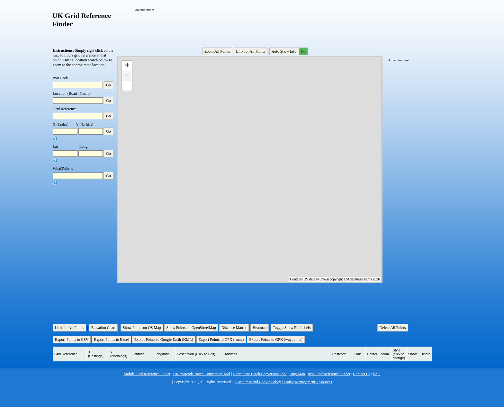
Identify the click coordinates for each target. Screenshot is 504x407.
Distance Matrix (234, 327)
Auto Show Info (289, 51)
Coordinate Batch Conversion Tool (260, 374)
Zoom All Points (217, 51)
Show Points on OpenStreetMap (191, 327)
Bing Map (297, 374)
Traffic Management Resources (308, 382)
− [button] (127, 76)
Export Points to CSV (71, 339)
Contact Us (361, 374)
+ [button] (127, 66)
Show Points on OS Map (142, 327)
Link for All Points (250, 51)
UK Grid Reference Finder (81, 20)
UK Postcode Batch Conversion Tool (201, 374)
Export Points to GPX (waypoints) (275, 339)
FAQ (376, 374)
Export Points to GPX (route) (221, 339)
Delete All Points (393, 327)
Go (108, 85)
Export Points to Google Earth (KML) (163, 339)
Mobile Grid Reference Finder (147, 374)
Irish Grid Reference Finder (329, 374)
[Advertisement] (250, 26)
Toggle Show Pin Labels (292, 327)
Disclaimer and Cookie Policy (258, 382)
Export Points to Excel (111, 339)
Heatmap (259, 327)
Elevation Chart (103, 327)
